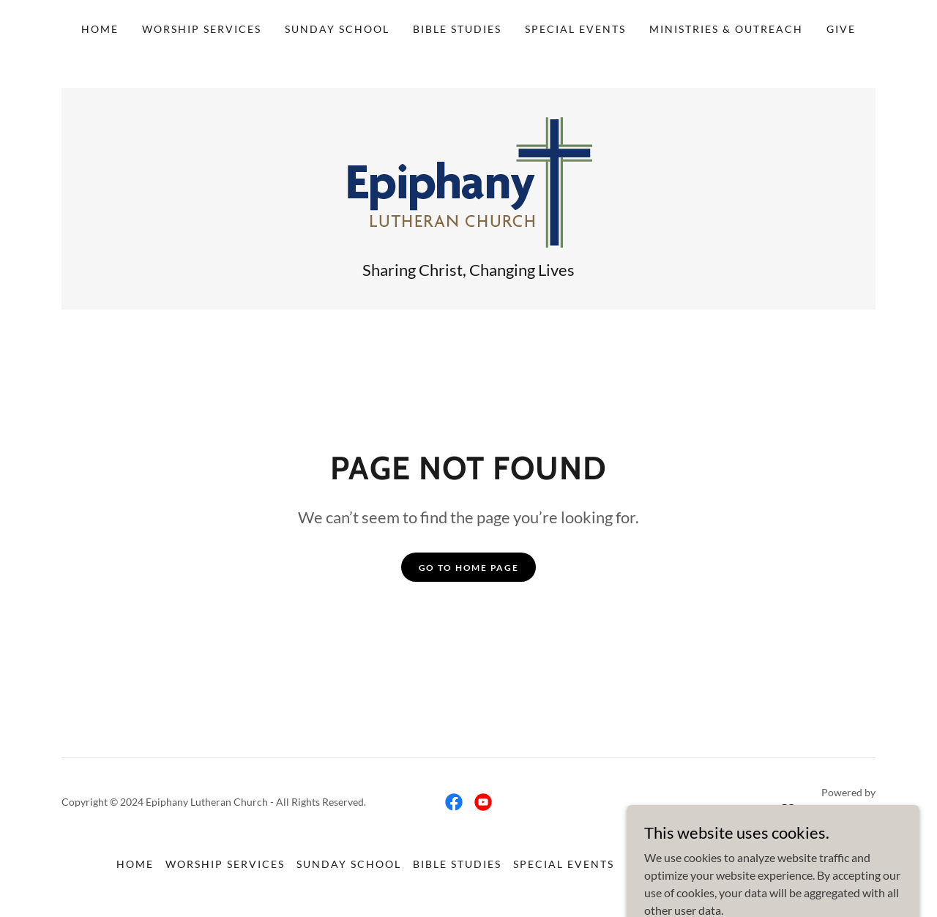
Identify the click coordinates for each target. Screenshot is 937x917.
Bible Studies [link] (457, 29)
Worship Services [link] (201, 29)
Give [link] (841, 29)
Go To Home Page (469, 567)
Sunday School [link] (337, 29)
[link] (469, 181)
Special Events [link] (575, 29)
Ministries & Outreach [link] (726, 29)
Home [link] (100, 29)
